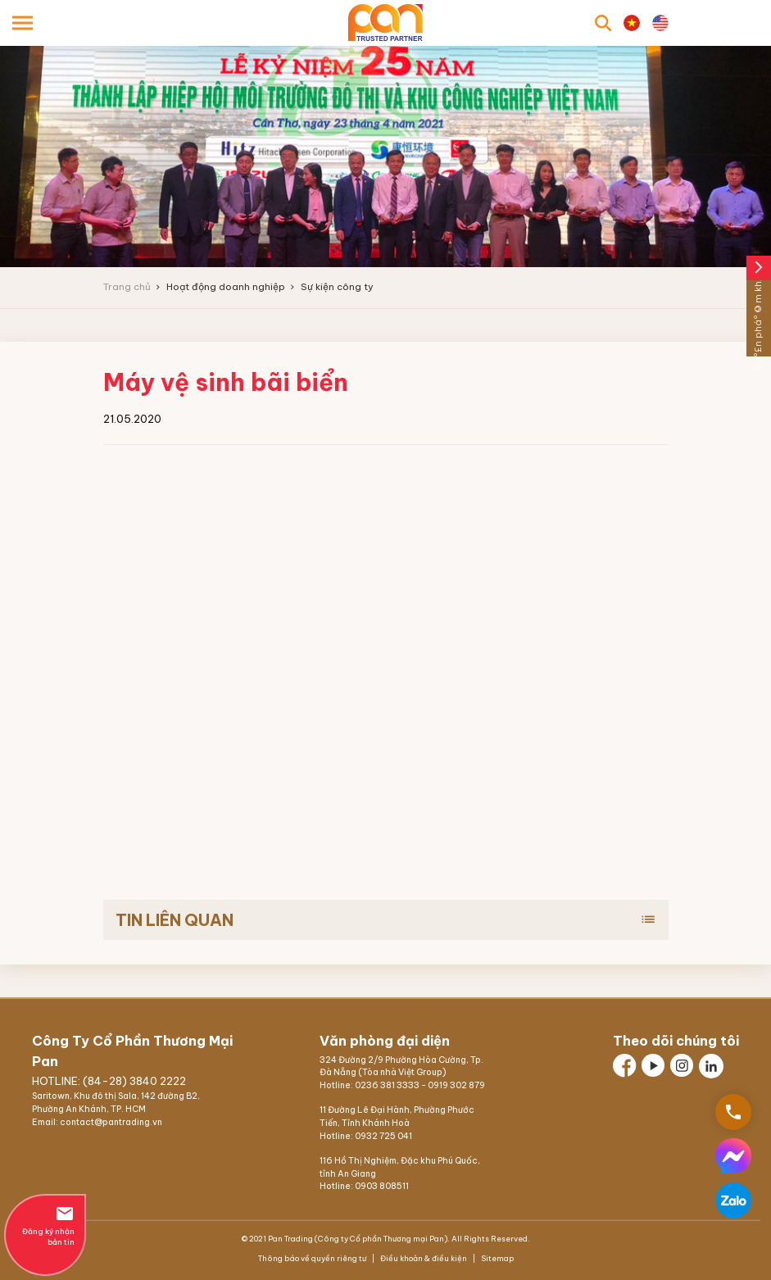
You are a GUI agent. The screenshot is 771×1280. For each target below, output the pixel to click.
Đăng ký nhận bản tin (45, 1225)
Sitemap (496, 1258)
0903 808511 (382, 1186)
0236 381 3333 (387, 1085)
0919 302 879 (456, 1085)
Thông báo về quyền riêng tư (313, 1258)
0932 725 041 (383, 1136)
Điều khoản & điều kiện (424, 1258)
